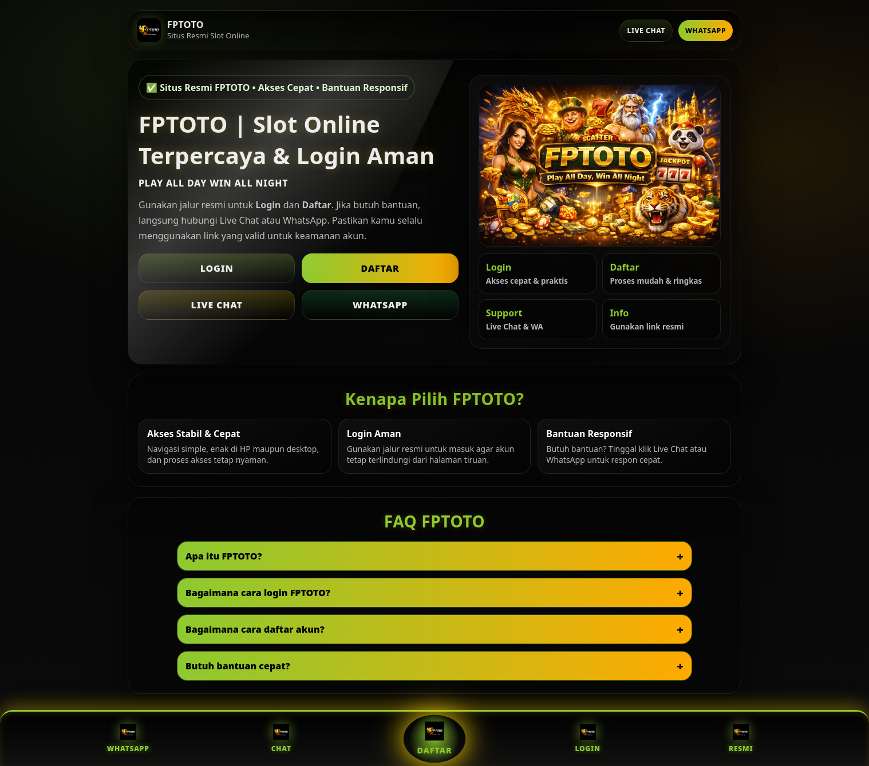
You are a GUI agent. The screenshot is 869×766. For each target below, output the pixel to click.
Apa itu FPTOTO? (223, 556)
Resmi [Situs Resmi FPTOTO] (741, 738)
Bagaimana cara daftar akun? (255, 629)
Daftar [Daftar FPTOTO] (434, 738)
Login (217, 268)
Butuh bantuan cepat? (237, 666)
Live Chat (646, 30)
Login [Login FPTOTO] (587, 738)
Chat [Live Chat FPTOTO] (281, 738)
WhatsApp (705, 30)
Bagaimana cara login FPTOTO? (257, 592)
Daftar (380, 268)
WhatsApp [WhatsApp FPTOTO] (128, 738)
